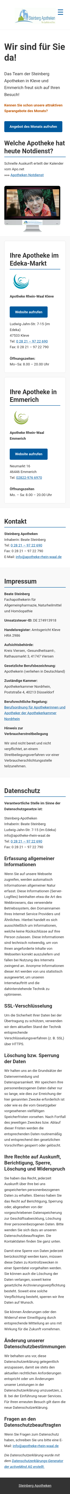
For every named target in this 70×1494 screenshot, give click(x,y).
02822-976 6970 (29, 477)
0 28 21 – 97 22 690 (32, 341)
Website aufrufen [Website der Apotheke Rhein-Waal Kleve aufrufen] (28, 312)
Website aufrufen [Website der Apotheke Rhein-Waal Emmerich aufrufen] (28, 454)
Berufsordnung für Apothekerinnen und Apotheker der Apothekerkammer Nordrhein (34, 713)
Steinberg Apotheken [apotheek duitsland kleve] (35, 1485)
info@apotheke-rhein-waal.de (39, 557)
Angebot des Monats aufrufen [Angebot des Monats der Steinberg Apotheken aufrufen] (33, 126)
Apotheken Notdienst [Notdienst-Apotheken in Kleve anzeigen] (27, 175)
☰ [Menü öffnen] (60, 12)
